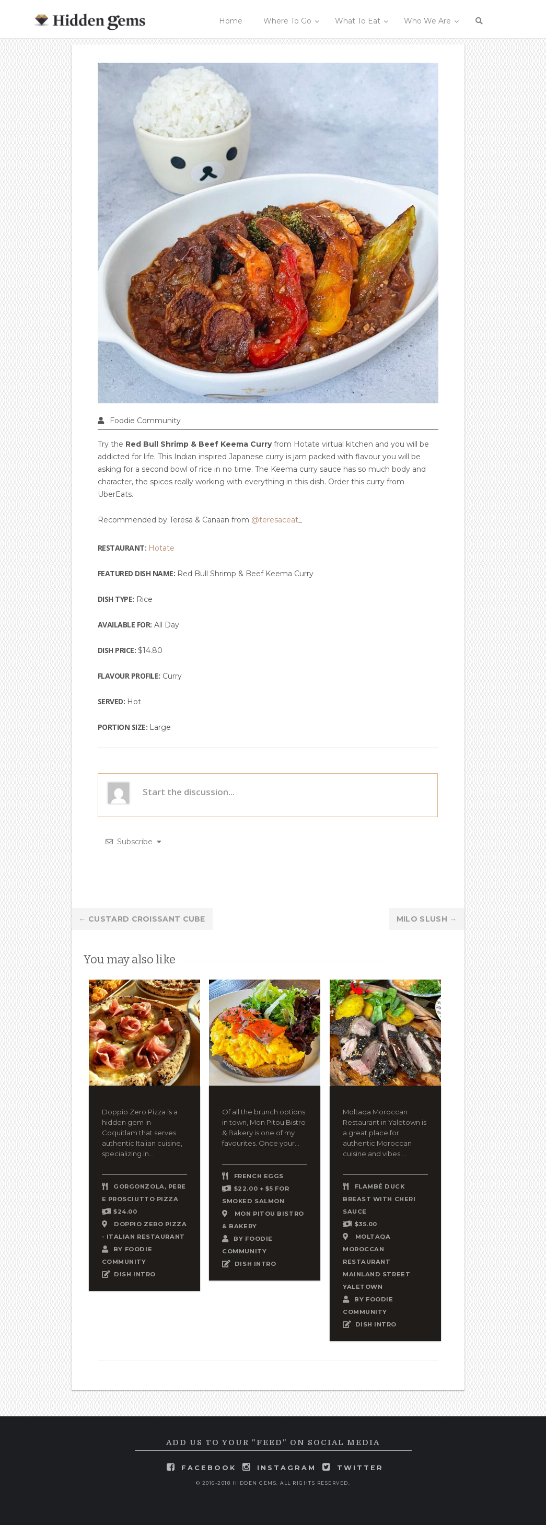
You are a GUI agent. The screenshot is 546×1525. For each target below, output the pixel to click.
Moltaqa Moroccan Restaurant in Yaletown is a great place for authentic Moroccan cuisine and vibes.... (384, 1133)
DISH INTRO (135, 1274)
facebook (208, 1468)
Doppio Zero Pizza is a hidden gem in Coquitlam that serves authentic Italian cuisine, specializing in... (142, 1133)
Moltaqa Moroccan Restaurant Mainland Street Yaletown (376, 1261)
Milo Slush (427, 919)
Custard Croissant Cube (142, 919)
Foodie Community (145, 420)
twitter (360, 1468)
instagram (286, 1468)
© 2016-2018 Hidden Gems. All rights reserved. (273, 1483)
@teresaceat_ (276, 520)
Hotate (161, 548)
